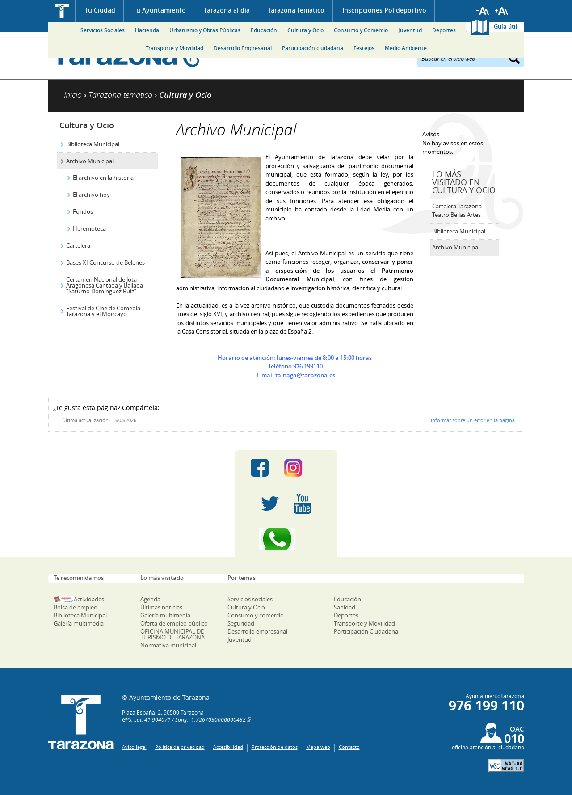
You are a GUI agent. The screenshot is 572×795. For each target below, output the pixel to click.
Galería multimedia (79, 623)
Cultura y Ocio (305, 30)
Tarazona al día (227, 10)
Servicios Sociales (102, 30)
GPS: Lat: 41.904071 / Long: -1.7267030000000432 (184, 719)
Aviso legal (134, 747)
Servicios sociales (250, 599)
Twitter (270, 503)
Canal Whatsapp (286, 539)
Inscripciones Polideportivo (384, 10)
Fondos (83, 211)
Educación (264, 30)
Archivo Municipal (90, 161)
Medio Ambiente (406, 48)
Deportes (444, 30)
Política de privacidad (180, 747)
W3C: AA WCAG (506, 766)
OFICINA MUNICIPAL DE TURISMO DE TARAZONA (172, 634)
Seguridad (240, 623)
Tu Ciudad (100, 10)
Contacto (349, 747)
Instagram (302, 468)
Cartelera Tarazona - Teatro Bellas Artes (458, 210)
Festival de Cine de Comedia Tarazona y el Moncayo (103, 311)
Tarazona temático (296, 10)
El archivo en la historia (103, 177)
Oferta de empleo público (174, 623)
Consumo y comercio (255, 615)
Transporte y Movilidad (174, 48)
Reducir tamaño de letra (483, 11)
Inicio (62, 11)
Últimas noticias (161, 607)
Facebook (260, 468)
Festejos (363, 48)
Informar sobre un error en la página (473, 420)
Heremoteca (89, 228)
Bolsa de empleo (75, 607)
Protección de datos (275, 747)
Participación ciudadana (312, 48)
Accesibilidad (228, 747)
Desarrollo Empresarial (243, 48)
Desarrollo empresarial (257, 631)
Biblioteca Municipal (92, 144)
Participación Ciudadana (366, 631)
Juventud (410, 30)
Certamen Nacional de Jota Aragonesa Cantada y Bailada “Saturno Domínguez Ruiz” (104, 285)
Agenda (150, 599)
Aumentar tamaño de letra (502, 11)
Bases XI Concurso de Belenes (105, 262)
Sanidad (344, 607)
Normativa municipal (168, 645)
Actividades (89, 599)
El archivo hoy (91, 194)
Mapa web (318, 747)
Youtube (302, 503)
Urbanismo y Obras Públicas (204, 30)
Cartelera (78, 245)
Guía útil (505, 26)
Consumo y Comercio (361, 30)
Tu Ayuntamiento (159, 10)
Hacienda (147, 30)
